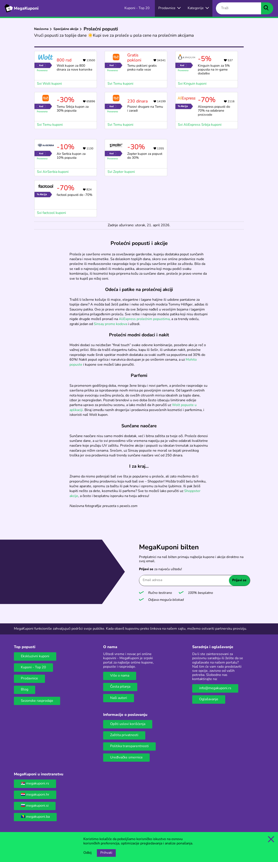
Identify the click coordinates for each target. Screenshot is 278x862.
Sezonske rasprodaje (37, 701)
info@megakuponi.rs (215, 688)
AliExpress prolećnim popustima (144, 319)
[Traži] (238, 8)
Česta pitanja (120, 687)
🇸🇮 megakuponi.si (35, 806)
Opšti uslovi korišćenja (127, 724)
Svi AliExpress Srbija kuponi (200, 125)
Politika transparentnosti (129, 746)
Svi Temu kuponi (50, 125)
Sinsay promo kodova (110, 324)
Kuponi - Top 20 (33, 667)
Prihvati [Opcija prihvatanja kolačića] (106, 853)
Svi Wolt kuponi (49, 84)
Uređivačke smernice (126, 757)
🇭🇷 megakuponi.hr (35, 794)
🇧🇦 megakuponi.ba (35, 817)
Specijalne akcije (65, 29)
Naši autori (118, 698)
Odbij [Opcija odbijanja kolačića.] (87, 853)
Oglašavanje (208, 699)
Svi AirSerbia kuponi (53, 172)
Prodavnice (29, 678)
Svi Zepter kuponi (121, 172)
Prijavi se (239, 580)
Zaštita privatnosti (124, 735)
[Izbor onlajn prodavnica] (169, 8)
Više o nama (119, 675)
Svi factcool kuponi (51, 213)
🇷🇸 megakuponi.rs (35, 783)
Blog (24, 689)
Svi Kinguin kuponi (192, 84)
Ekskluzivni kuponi (35, 656)
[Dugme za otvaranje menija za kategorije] (198, 8)
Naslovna (41, 29)
